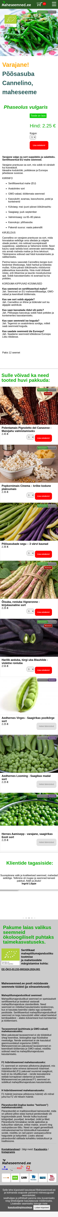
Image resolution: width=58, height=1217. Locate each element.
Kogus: (33, 133)
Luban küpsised (42, 1207)
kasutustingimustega (20, 1207)
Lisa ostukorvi (39, 145)
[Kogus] (33, 137)
